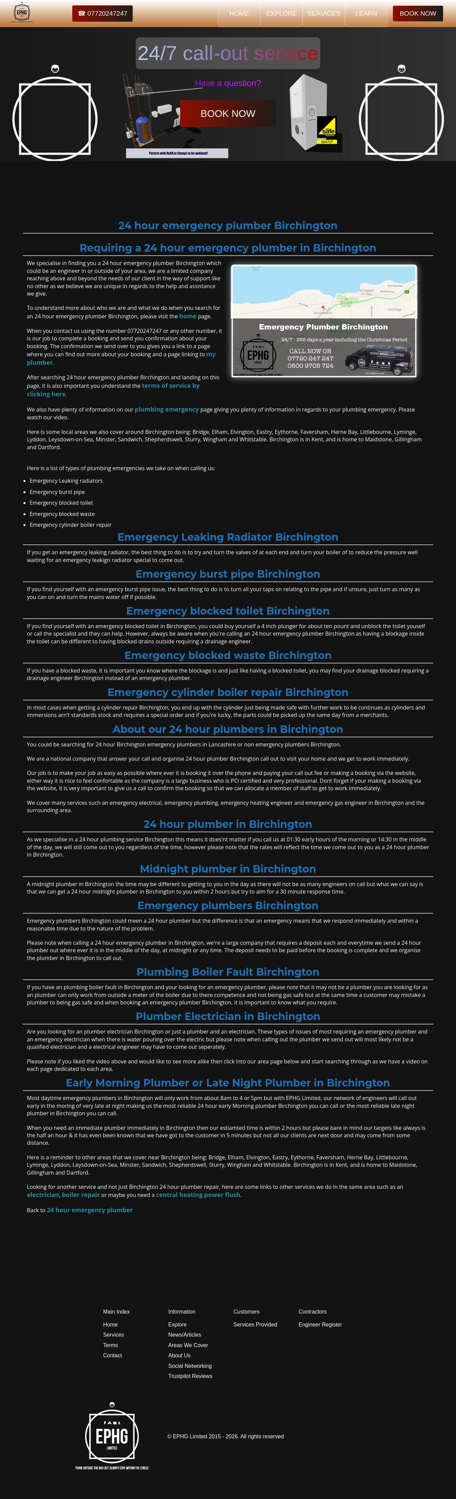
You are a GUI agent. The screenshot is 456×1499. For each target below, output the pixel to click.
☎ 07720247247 (103, 13)
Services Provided (255, 1324)
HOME (239, 13)
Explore (177, 1324)
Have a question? (228, 83)
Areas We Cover (188, 1345)
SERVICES (323, 13)
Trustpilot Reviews (190, 1376)
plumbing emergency (167, 409)
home (187, 316)
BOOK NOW (418, 13)
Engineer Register (320, 1324)
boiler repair (81, 1195)
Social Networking (190, 1366)
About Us (179, 1355)
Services (113, 1335)
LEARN (366, 13)
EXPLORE (281, 13)
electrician (43, 1195)
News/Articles (184, 1335)
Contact (112, 1355)
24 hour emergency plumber (90, 1210)
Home (110, 1324)
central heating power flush (198, 1195)
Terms (110, 1345)
